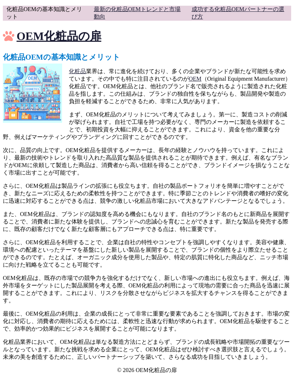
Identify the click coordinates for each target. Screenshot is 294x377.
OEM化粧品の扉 (58, 36)
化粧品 (77, 71)
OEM (195, 79)
